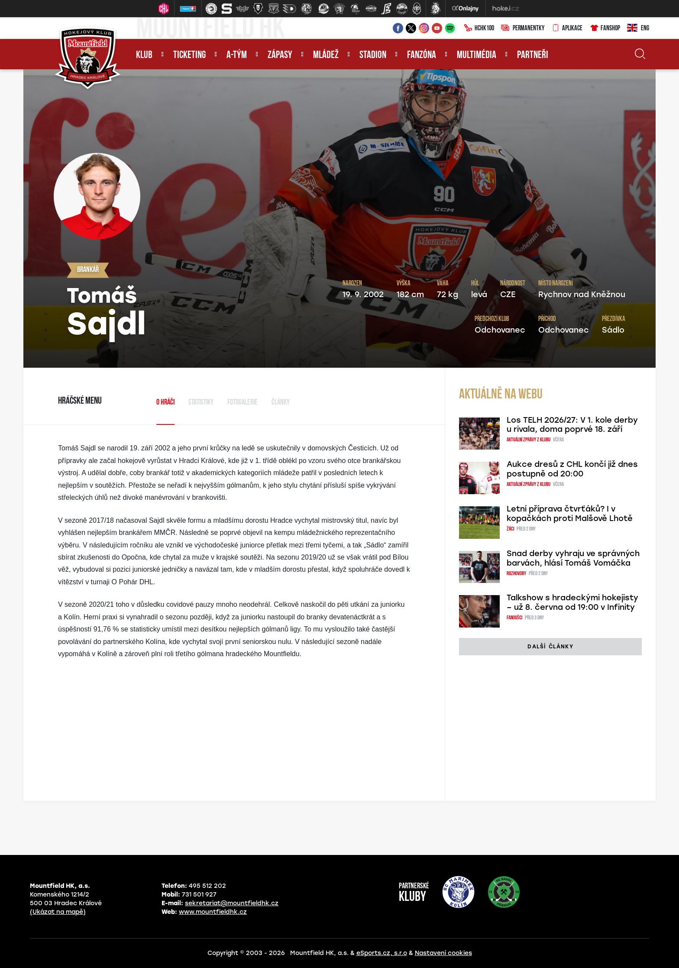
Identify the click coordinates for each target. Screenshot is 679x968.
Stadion (372, 55)
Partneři (532, 55)
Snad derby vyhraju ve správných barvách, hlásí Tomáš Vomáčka (573, 558)
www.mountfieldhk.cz (213, 912)
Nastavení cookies (443, 953)
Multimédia (476, 55)
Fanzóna (421, 55)
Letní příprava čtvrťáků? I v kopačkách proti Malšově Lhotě (570, 513)
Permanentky (522, 28)
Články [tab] (281, 402)
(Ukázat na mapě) (58, 912)
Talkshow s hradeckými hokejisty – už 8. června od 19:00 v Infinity (572, 602)
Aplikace (566, 28)
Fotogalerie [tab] (242, 402)
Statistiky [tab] (200, 402)
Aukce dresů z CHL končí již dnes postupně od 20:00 (572, 469)
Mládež (326, 55)
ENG (638, 28)
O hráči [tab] (165, 402)
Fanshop (604, 28)
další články (550, 647)
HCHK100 (479, 28)
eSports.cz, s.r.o (381, 953)
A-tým (236, 55)
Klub (144, 55)
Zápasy (280, 55)
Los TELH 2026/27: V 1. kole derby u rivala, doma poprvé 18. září (572, 424)
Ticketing (189, 55)
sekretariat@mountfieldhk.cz (231, 903)
